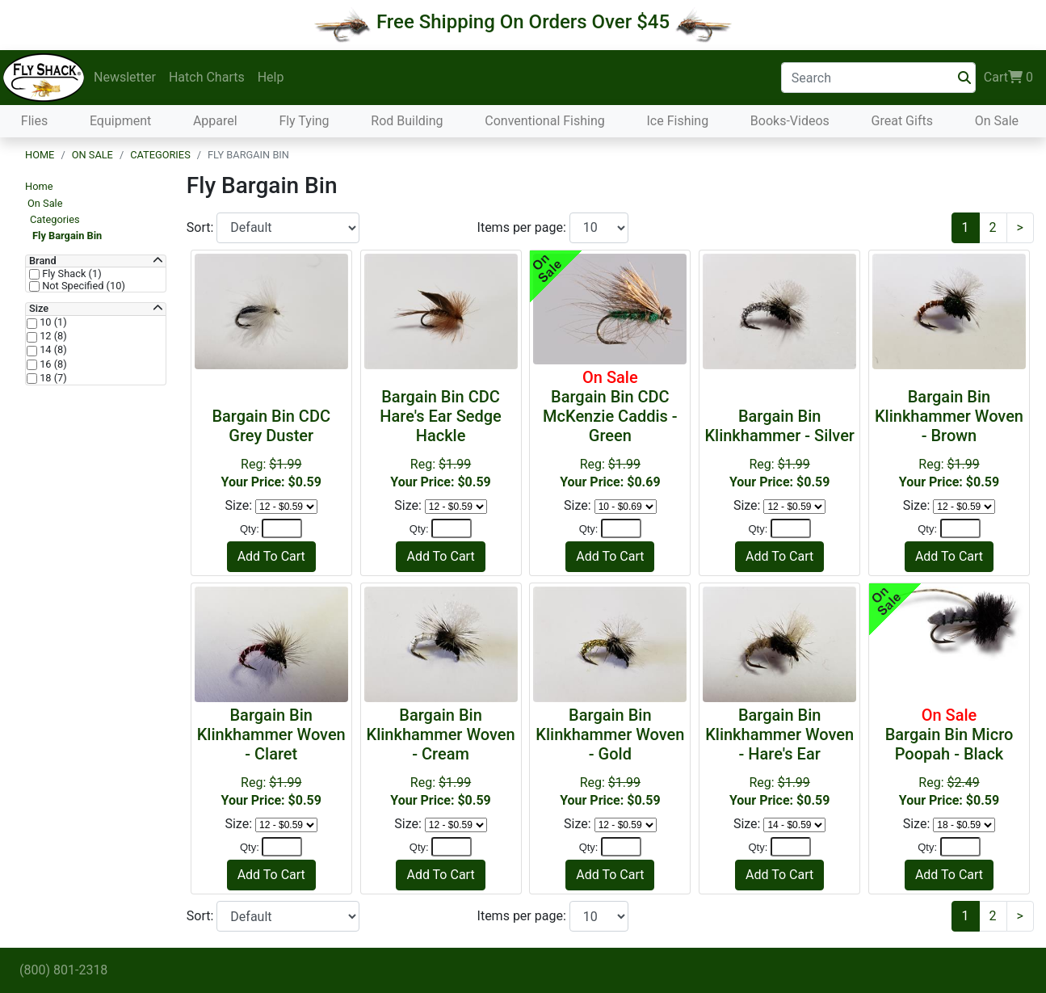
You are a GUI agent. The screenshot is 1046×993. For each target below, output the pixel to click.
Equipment (120, 120)
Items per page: (523, 227)
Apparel (215, 120)
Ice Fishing (677, 120)
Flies (34, 120)
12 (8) (52, 336)
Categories (160, 155)
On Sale (997, 120)
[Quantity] (282, 528)
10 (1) (52, 322)
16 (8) (52, 364)
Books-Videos (790, 120)
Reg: (441, 438)
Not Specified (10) (82, 286)
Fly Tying (304, 120)
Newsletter (125, 77)
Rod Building (407, 120)
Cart (1008, 77)
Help (271, 77)
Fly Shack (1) (71, 274)
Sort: (202, 227)
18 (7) (52, 378)
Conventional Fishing (545, 120)
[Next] (1020, 227)
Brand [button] (43, 261)
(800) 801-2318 (63, 970)
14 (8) (52, 350)
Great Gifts (902, 120)
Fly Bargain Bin (67, 235)
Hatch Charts (207, 77)
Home (39, 155)
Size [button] (38, 308)
